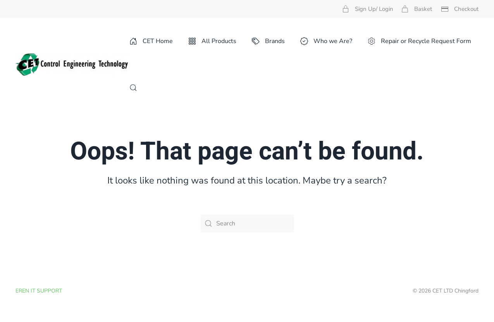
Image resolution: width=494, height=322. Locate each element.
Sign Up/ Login (367, 9)
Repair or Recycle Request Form (419, 41)
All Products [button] (212, 41)
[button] (133, 87)
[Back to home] (72, 64)
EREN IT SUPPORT (38, 290)
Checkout (460, 9)
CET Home (151, 41)
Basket (416, 9)
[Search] (247, 223)
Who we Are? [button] (326, 41)
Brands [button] (268, 41)
